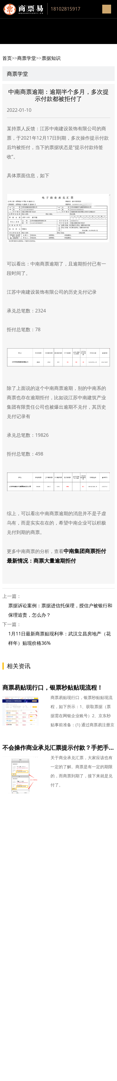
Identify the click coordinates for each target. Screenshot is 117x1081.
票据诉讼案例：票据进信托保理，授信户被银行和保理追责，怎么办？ (60, 610)
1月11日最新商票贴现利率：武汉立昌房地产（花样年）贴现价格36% (59, 638)
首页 (7, 58)
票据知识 (51, 58)
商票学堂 (26, 58)
